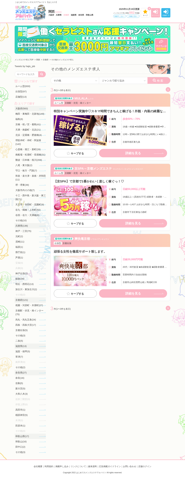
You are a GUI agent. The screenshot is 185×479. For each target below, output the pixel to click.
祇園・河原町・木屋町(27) (29, 305)
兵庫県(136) (21, 225)
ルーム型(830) (22, 86)
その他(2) (20, 367)
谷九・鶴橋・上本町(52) (28, 209)
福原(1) (19, 247)
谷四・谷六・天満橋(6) (27, 215)
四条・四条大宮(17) (25, 325)
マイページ (155, 15)
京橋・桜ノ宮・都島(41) (28, 124)
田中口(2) (20, 446)
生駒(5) (19, 383)
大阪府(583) (21, 108)
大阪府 (51, 15)
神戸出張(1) (21, 273)
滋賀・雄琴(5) (22, 351)
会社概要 (38, 466)
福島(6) (19, 119)
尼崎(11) (19, 241)
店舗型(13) (21, 96)
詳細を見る (133, 153)
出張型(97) (21, 91)
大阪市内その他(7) (25, 190)
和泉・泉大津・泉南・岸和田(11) (30, 177)
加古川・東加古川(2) (26, 289)
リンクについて (78, 466)
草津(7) (19, 356)
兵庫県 (59, 15)
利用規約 (49, 466)
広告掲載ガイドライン (110, 466)
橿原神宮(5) (21, 415)
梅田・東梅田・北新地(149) (29, 113)
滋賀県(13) (21, 346)
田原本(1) (20, 425)
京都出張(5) (21, 330)
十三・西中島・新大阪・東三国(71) (30, 197)
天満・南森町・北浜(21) (28, 129)
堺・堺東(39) (22, 185)
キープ (145, 15)
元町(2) (19, 236)
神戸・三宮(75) (23, 231)
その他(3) (20, 335)
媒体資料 (92, 466)
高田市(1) (20, 409)
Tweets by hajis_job (25, 66)
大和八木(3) (21, 393)
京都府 (66, 15)
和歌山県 (89, 15)
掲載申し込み (119, 16)
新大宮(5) (20, 388)
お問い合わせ (129, 466)
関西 (55, 11)
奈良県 (81, 15)
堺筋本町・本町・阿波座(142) (28, 142)
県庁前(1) (20, 252)
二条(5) (19, 340)
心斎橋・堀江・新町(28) (28, 149)
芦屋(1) (19, 257)
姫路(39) (19, 278)
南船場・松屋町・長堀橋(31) (30, 154)
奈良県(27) (21, 372)
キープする (77, 153)
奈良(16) (19, 378)
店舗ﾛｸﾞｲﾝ (165, 15)
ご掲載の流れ (132, 16)
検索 (160, 80)
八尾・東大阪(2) (23, 165)
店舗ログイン (144, 466)
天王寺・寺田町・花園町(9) (29, 204)
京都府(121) (21, 300)
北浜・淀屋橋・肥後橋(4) (28, 135)
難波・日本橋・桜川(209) (28, 160)
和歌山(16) (21, 441)
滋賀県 (73, 15)
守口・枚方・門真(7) (26, 170)
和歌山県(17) (22, 436)
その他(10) (21, 220)
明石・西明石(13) (24, 284)
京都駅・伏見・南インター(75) (29, 312)
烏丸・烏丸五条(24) (25, 319)
